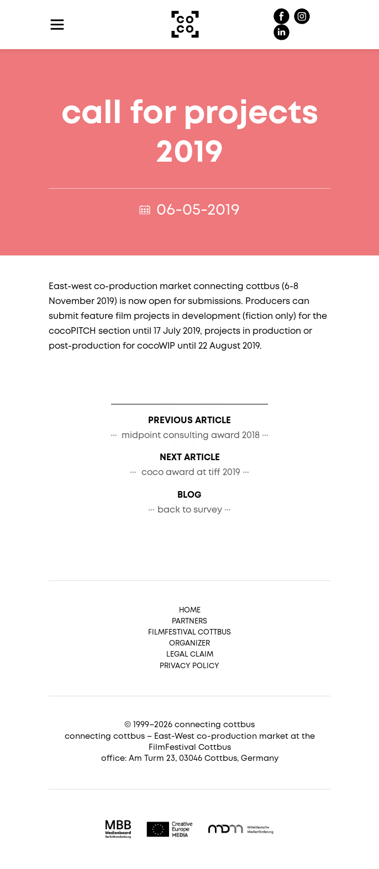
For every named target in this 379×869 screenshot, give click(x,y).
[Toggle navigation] (57, 24)
